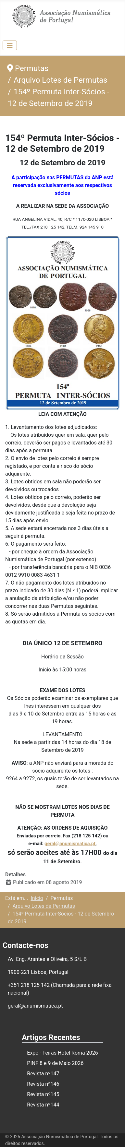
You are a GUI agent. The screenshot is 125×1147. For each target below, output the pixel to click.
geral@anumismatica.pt (69, 843)
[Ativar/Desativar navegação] (10, 45)
